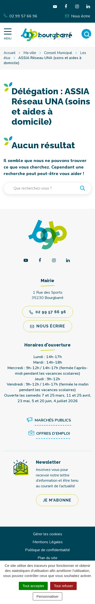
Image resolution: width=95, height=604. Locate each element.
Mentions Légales (48, 542)
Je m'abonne (57, 500)
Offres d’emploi (48, 433)
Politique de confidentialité (47, 550)
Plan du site (47, 558)
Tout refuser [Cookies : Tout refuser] (63, 586)
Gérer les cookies (47, 534)
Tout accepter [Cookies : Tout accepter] (33, 586)
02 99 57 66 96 (47, 312)
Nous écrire (47, 326)
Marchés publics (48, 420)
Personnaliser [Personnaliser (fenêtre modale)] (47, 596)
